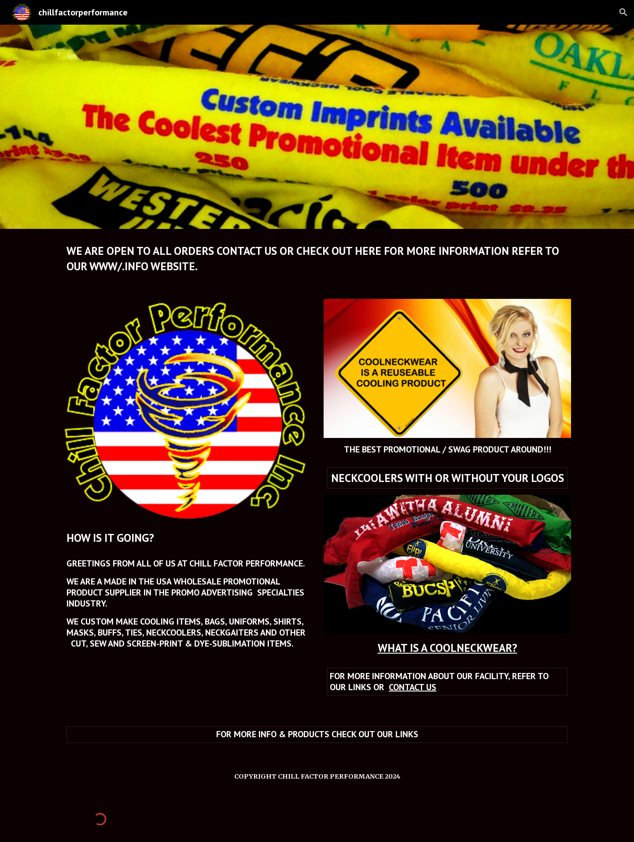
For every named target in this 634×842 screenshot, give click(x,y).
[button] (623, 12)
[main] (317, 258)
